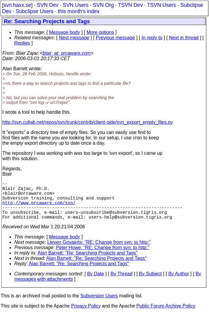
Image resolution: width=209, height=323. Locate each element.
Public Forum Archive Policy (165, 315)
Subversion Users (99, 305)
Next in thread (184, 37)
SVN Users (75, 5)
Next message (74, 37)
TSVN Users (161, 5)
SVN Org (103, 5)
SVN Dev (47, 5)
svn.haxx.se (17, 5)
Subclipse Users (34, 11)
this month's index (78, 11)
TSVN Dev (130, 5)
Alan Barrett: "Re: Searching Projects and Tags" (87, 262)
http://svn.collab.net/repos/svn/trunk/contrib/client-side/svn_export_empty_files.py (87, 122)
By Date (95, 283)
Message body (64, 32)
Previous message (115, 37)
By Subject (150, 283)
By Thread (122, 283)
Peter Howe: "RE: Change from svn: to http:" (103, 257)
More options (100, 32)
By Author (178, 283)
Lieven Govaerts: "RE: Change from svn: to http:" (99, 251)
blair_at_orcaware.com (67, 53)
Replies (22, 43)
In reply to (152, 37)
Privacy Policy (86, 315)
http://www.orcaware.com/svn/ (38, 208)
